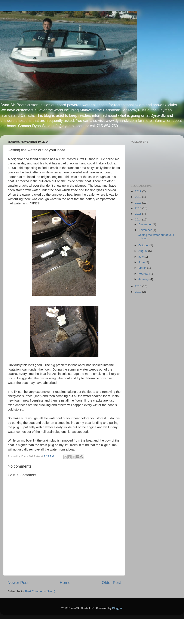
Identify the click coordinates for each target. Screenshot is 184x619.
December (145, 224)
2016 (138, 208)
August (143, 251)
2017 (138, 202)
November (145, 230)
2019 (138, 191)
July (141, 256)
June (141, 262)
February (144, 273)
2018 (138, 196)
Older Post (111, 582)
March (142, 267)
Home (65, 582)
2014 (138, 219)
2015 (138, 213)
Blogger (117, 608)
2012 (138, 291)
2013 (138, 286)
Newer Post (17, 582)
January (144, 279)
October (144, 245)
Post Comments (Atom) (40, 591)
